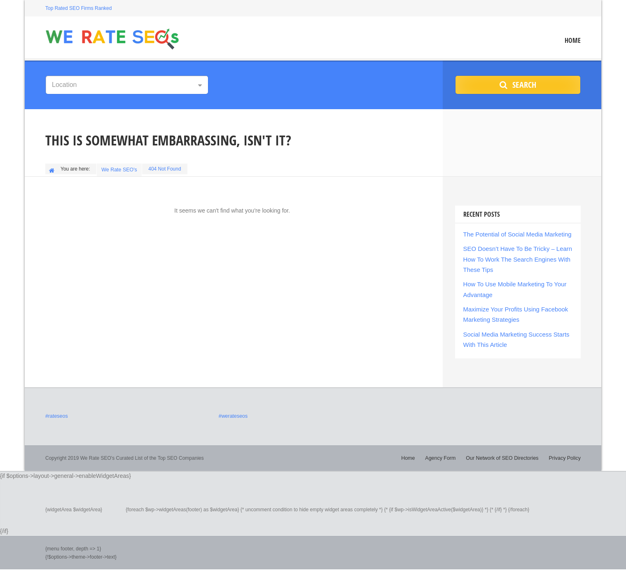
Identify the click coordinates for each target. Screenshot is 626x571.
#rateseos (56, 409)
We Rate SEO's (120, 169)
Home (573, 40)
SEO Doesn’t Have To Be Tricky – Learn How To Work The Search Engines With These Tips (514, 256)
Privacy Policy (565, 450)
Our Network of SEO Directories (505, 450)
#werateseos (233, 409)
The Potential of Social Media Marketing (514, 232)
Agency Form (444, 450)
